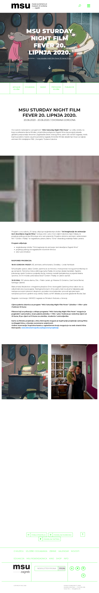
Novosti (75, 551)
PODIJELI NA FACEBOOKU (60, 535)
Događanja (30, 87)
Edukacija (19, 559)
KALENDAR (63, 551)
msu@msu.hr (76, 589)
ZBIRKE (52, 551)
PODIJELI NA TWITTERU (49, 539)
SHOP (59, 559)
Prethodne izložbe (56, 88)
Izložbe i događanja (36, 551)
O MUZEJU (19, 551)
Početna (31, 58)
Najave (43, 87)
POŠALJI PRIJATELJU (36, 535)
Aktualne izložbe (16, 88)
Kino (51, 559)
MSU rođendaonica (36, 559)
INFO (66, 559)
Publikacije (69, 87)
